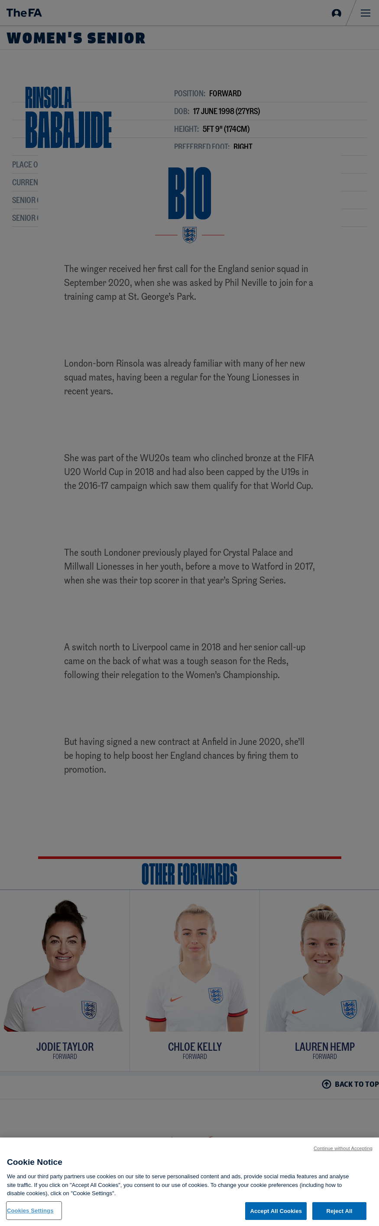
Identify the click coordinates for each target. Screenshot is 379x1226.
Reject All (339, 1216)
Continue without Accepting (343, 1153)
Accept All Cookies (276, 1216)
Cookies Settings (30, 1215)
